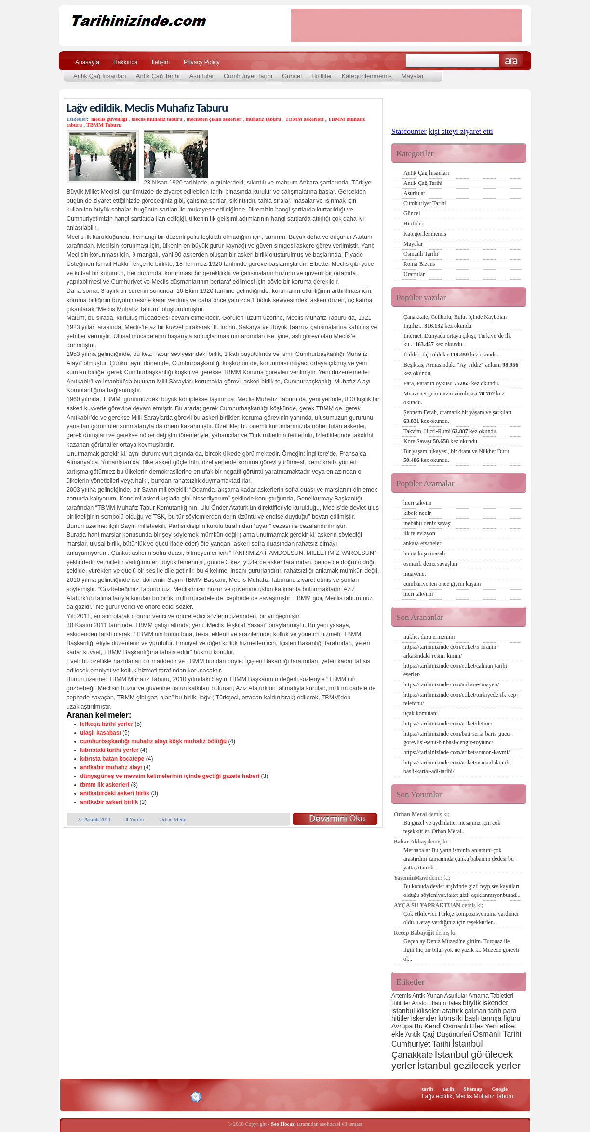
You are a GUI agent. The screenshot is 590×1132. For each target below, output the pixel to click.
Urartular (414, 274)
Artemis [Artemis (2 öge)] (401, 995)
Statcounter (409, 131)
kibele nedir (417, 513)
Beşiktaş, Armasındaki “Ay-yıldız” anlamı (460, 369)
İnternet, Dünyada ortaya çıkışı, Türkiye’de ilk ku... (457, 340)
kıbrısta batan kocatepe (112, 758)
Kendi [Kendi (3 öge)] (433, 1026)
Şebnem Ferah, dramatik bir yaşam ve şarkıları (457, 416)
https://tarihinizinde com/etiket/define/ (447, 723)
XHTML (117, 1096)
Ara (511, 61)
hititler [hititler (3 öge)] (400, 1018)
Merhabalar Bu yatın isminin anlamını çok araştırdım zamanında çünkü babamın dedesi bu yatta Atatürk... (458, 859)
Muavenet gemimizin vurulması (453, 398)
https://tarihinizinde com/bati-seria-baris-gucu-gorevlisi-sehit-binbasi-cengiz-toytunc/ (457, 738)
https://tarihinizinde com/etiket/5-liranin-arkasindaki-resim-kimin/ (450, 651)
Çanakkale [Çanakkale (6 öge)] (412, 1055)
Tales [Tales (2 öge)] (454, 1003)
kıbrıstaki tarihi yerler (109, 750)
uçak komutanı (420, 713)
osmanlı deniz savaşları (430, 563)
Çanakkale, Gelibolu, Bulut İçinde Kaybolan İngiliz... (455, 321)
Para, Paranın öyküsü (451, 383)
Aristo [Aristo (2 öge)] (419, 1003)
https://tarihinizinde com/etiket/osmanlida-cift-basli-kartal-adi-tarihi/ (457, 767)
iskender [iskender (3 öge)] (424, 1018)
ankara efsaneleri (423, 543)
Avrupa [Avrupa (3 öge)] (402, 1026)
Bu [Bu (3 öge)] (419, 1026)
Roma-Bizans (419, 264)
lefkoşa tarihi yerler (106, 724)
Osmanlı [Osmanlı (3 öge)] (455, 1026)
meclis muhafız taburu (157, 119)
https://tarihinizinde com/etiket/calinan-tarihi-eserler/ (456, 670)
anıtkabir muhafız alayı (111, 767)
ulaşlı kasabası (100, 732)
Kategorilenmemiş (367, 75)
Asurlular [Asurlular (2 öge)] (455, 995)
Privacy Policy (202, 62)
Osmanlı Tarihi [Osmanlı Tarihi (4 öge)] (497, 1034)
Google (500, 1089)
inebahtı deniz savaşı (427, 523)
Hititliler (321, 75)
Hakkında (125, 62)
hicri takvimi (418, 594)
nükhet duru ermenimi (429, 636)
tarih (427, 1089)
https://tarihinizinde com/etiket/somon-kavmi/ (456, 752)
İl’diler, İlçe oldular (450, 354)
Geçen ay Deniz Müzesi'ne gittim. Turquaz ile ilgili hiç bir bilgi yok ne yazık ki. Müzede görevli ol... (461, 950)
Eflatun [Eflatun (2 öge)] (437, 1003)
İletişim (161, 62)
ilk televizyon (419, 533)
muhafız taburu (263, 119)
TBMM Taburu (103, 125)
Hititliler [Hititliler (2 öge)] (400, 1003)
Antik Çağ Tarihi (158, 75)
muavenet (414, 573)
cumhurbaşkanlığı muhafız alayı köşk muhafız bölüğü (153, 741)
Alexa (90, 1097)
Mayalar (413, 75)
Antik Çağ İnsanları (99, 75)
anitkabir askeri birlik (109, 802)
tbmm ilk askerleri (104, 784)
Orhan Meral (173, 819)
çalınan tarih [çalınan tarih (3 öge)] (483, 1010)
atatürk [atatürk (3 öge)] (452, 1010)
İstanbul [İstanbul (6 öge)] (467, 1044)
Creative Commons (76, 1096)
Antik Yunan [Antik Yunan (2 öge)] (427, 995)
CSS (150, 1096)
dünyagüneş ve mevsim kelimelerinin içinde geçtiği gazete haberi (169, 776)
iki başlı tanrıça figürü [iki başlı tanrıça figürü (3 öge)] (488, 1018)
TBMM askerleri (304, 119)
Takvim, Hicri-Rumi (450, 431)
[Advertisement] (406, 25)
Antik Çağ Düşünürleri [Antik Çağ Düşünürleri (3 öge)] (438, 1034)
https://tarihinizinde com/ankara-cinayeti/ (451, 684)
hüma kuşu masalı (424, 553)
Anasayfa (87, 62)
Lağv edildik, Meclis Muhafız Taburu (147, 107)
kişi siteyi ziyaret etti (461, 131)
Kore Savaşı (441, 441)
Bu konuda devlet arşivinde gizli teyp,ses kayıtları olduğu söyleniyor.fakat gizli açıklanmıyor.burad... (462, 890)
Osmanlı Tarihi (420, 253)
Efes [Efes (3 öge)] (476, 1026)
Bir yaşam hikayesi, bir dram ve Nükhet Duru (456, 455)
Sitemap (473, 1089)
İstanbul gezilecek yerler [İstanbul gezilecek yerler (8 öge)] (469, 1065)
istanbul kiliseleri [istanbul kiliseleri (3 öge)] (416, 1010)
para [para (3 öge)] (510, 1010)
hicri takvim (417, 503)
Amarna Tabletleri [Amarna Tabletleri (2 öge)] (491, 995)
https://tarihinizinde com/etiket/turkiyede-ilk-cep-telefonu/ (460, 699)
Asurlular (201, 75)
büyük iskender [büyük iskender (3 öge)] (485, 1003)
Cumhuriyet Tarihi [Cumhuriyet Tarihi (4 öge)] (420, 1044)
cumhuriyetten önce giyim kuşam (442, 583)
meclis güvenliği (109, 119)
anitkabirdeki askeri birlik (114, 793)
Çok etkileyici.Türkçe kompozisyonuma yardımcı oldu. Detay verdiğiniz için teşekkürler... (461, 918)
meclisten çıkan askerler (214, 119)
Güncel (292, 75)
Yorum (134, 819)
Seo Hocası (283, 1124)
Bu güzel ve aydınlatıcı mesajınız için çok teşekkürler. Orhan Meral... (451, 827)
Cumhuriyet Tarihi (248, 75)
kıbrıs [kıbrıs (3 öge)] (446, 1018)
